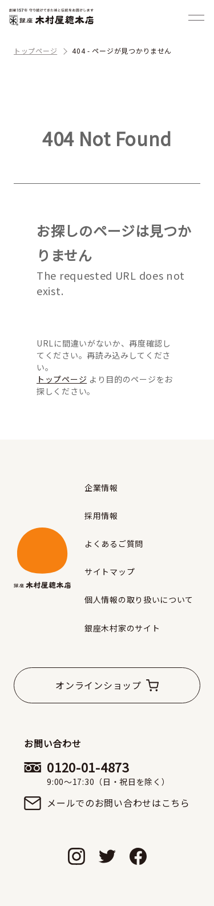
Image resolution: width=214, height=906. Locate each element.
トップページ (62, 379)
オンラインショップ (98, 685)
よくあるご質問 (113, 543)
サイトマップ (109, 571)
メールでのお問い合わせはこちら (118, 803)
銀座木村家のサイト (122, 628)
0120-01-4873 (118, 773)
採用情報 (101, 515)
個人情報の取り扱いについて (138, 599)
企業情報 (101, 487)
